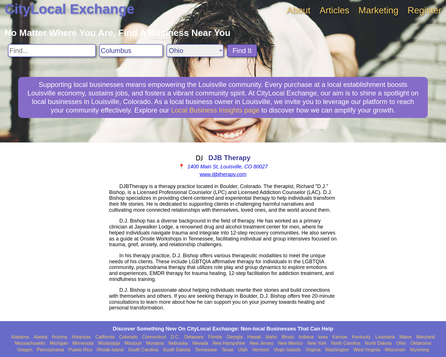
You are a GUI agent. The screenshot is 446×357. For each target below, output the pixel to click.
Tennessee (206, 349)
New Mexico (290, 343)
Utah (243, 349)
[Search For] (52, 50)
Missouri (133, 343)
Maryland (425, 336)
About (299, 10)
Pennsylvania (50, 349)
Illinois (287, 336)
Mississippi (109, 343)
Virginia (313, 349)
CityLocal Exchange (69, 9)
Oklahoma (420, 343)
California (105, 336)
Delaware (194, 336)
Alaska (40, 336)
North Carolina (345, 343)
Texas (228, 349)
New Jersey (261, 343)
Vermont (260, 349)
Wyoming (419, 349)
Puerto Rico (80, 349)
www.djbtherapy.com (223, 174)
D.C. (175, 336)
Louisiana (385, 336)
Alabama (20, 336)
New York (317, 343)
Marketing (378, 10)
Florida (215, 336)
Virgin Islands (287, 349)
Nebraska (178, 343)
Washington (337, 349)
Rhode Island (110, 349)
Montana (155, 343)
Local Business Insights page (215, 110)
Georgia (234, 336)
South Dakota (176, 349)
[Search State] (195, 50)
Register (424, 10)
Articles (334, 10)
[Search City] (131, 50)
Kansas (339, 336)
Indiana (306, 336)
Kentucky (361, 336)
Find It (242, 50)
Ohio (401, 343)
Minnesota (83, 343)
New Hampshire (229, 343)
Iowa (323, 336)
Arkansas (81, 336)
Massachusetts (30, 343)
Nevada (200, 343)
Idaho (271, 336)
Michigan (59, 343)
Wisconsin (395, 349)
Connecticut (154, 336)
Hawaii (254, 336)
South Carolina (143, 349)
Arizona (59, 336)
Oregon (24, 349)
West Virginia (367, 349)
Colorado (128, 336)
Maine (405, 336)
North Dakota (378, 343)
